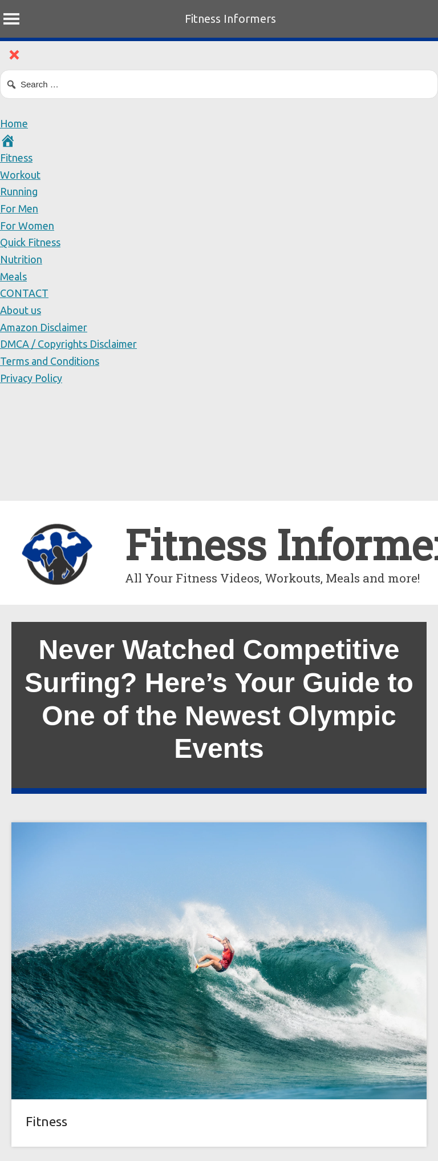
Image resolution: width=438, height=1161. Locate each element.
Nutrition (21, 259)
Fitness (16, 157)
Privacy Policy (31, 378)
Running (19, 191)
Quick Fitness (30, 242)
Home (14, 123)
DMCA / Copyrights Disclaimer (68, 343)
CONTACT (24, 293)
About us (20, 310)
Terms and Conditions (49, 361)
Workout (20, 174)
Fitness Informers (230, 18)
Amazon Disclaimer (43, 327)
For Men (19, 208)
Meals (13, 276)
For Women (27, 225)
